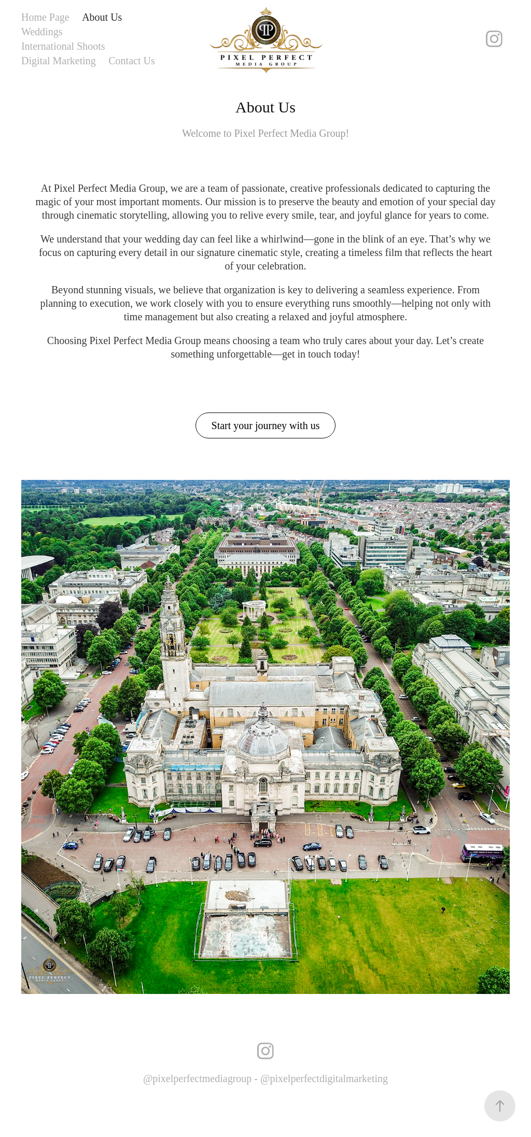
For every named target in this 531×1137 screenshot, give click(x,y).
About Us (102, 17)
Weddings (42, 31)
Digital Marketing (58, 60)
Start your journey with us (266, 425)
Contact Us (131, 60)
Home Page (45, 17)
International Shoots (63, 46)
